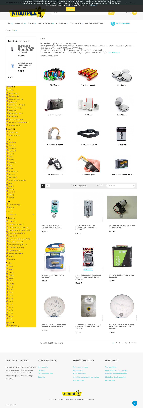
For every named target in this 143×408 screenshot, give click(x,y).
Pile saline (12, 111)
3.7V (10, 287)
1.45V (11, 275)
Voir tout (11, 77)
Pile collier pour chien (16, 105)
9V (10, 313)
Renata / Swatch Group (17, 180)
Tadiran (11, 189)
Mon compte (43, 367)
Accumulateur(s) (14, 205)
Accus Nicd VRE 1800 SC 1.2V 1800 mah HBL (25, 65)
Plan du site (110, 380)
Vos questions (111, 367)
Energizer (12, 151)
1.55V (11, 278)
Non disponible (14, 135)
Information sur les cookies (116, 370)
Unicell (11, 195)
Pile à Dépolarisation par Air (18, 122)
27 (126, 343)
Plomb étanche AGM (15, 253)
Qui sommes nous (80, 367)
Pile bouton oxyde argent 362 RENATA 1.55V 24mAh (54, 325)
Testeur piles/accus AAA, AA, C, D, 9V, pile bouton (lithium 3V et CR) (88, 277)
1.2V (10, 266)
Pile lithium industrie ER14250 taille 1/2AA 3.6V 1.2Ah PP (86, 228)
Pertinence (121, 186)
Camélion (12, 142)
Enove (11, 154)
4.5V (10, 293)
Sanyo (11, 186)
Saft (10, 183)
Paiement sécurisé (45, 374)
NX (10, 168)
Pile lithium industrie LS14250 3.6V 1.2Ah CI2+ (52, 227)
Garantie (41, 377)
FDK (10, 157)
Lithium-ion (12, 236)
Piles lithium (13, 117)
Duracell (12, 148)
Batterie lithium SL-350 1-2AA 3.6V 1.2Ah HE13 (122, 227)
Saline (11, 256)
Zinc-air (11, 259)
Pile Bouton (12, 102)
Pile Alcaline (13, 96)
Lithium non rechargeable (17, 245)
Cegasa (11, 145)
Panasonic (13, 171)
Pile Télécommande (15, 119)
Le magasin (77, 370)
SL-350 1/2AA (13, 326)
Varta (11, 198)
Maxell (11, 160)
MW (10, 166)
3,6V (10, 281)
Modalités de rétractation (115, 377)
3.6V (11, 284)
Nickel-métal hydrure (16, 248)
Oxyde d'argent (14, 251)
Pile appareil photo (15, 99)
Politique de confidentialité (116, 374)
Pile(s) (11, 208)
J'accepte (70, 9)
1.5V (11, 272)
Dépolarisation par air (16, 224)
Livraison (41, 370)
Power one (12, 177)
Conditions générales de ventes (86, 377)
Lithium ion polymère (15, 242)
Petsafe (11, 174)
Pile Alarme (13, 93)
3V (10, 290)
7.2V (10, 304)
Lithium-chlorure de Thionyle (18, 227)
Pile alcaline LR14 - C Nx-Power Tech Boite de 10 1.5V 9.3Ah (26, 49)
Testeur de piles (14, 125)
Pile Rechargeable (15, 108)
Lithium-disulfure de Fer (16, 233)
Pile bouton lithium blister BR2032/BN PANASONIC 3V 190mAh (121, 326)
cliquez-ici (93, 5)
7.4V (10, 307)
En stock (12, 132)
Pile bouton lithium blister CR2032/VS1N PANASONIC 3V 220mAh (88, 326)
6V (10, 298)
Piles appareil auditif (15, 114)
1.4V (10, 269)
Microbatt (12, 163)
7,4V (10, 301)
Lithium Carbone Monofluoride (19, 239)
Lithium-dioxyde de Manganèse (19, 230)
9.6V (10, 310)
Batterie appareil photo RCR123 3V (53, 276)
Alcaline (12, 221)
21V (10, 319)
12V (10, 316)
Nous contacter (79, 374)
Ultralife (11, 192)
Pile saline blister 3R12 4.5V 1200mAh (121, 276)
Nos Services (78, 380)
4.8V (10, 296)
